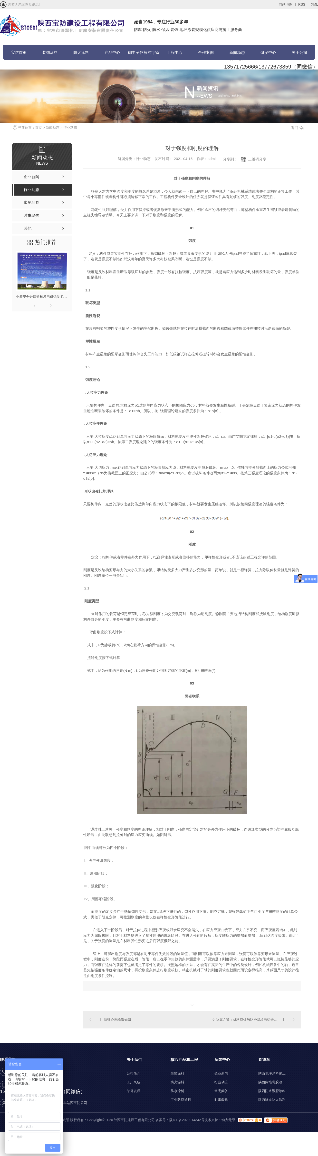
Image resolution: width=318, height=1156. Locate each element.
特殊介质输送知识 (117, 1020)
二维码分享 (257, 159)
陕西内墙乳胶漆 (270, 1082)
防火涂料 (81, 52)
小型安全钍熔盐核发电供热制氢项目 (42, 297)
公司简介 (133, 1073)
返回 (297, 128)
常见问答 (221, 1091)
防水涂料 (177, 1091)
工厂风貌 (133, 1082)
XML (314, 4)
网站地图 (287, 4)
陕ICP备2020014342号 (186, 1120)
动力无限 (228, 1120)
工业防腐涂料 (181, 1100)
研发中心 (268, 52)
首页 (38, 128)
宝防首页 (19, 52)
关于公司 (299, 52)
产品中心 (112, 52)
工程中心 (175, 52)
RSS (303, 4)
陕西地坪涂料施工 (272, 1073)
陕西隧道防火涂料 (272, 1100)
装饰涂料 (50, 52)
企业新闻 (221, 1073)
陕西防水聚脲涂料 (272, 1091)
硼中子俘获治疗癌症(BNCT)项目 (143, 55)
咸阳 (65, 1120)
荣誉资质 (133, 1091)
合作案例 (206, 52)
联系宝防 (19, 67)
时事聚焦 (221, 1100)
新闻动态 (237, 52)
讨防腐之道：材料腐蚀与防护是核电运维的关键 (248, 1020)
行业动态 (70, 128)
